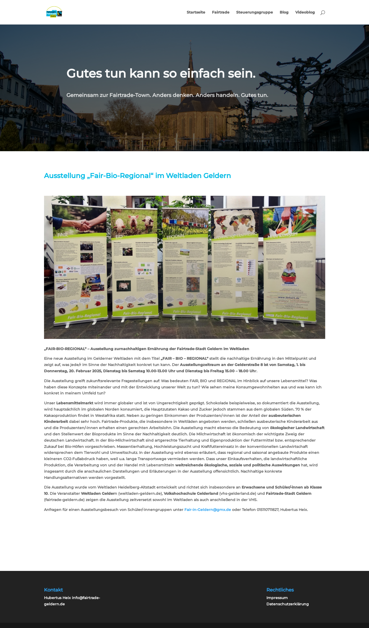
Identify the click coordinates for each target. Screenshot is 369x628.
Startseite (196, 12)
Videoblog (305, 12)
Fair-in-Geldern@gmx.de (207, 509)
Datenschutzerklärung (287, 604)
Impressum (277, 597)
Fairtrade (220, 12)
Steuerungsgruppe (254, 12)
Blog (284, 12)
